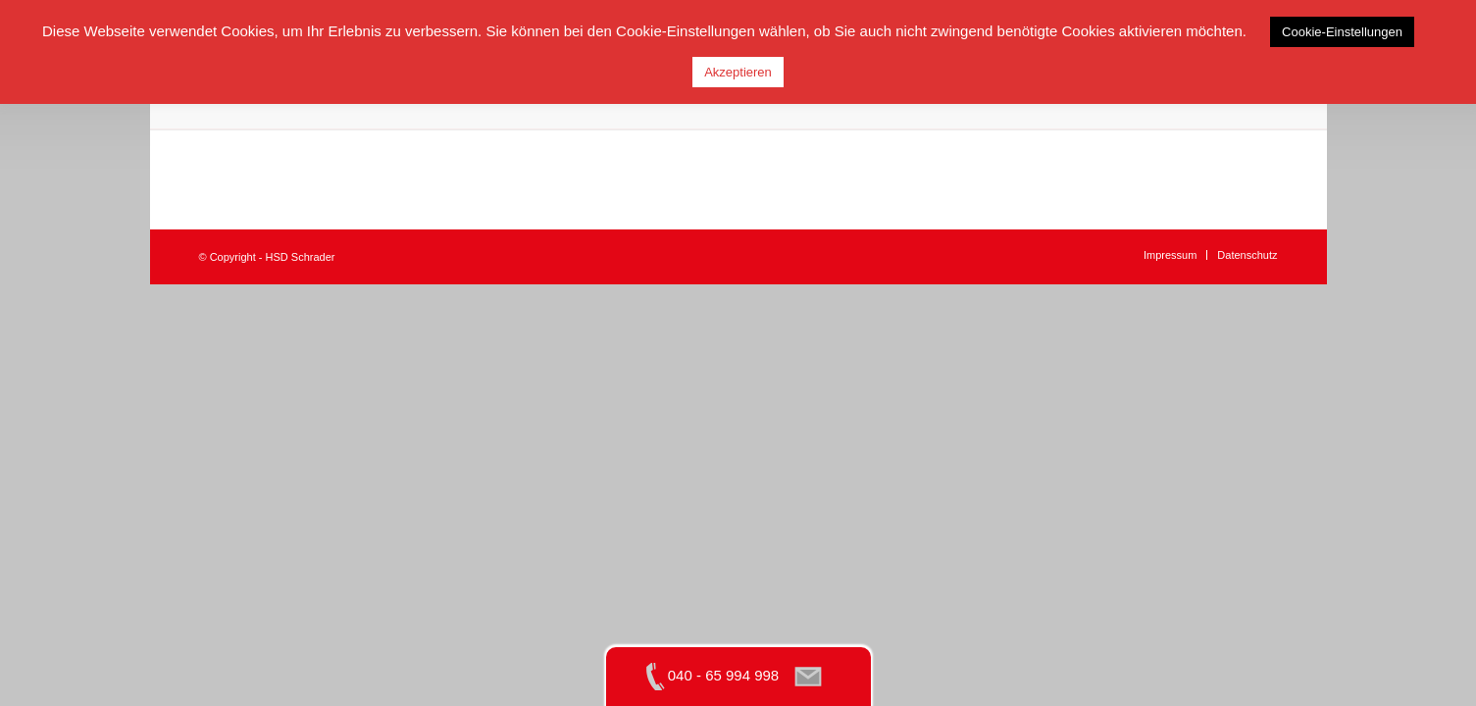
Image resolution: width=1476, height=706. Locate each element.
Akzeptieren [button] (738, 72)
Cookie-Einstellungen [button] (1342, 32)
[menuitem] (1170, 255)
